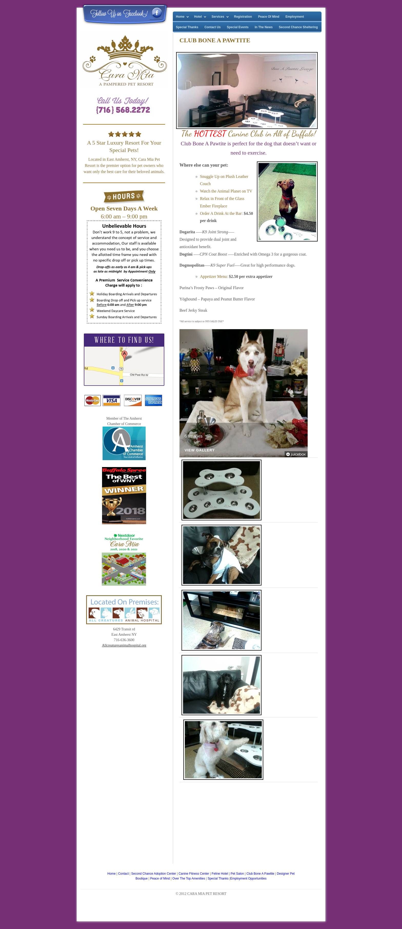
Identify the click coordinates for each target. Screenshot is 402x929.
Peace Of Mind (268, 16)
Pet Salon (237, 873)
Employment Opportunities (248, 878)
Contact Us (212, 27)
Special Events (238, 27)
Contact (123, 873)
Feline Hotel (220, 873)
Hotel (198, 16)
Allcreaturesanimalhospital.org (124, 645)
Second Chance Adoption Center (154, 873)
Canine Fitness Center (194, 873)
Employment (294, 16)
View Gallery (200, 450)
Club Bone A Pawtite (260, 873)
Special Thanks (187, 27)
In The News (264, 27)
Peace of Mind (160, 878)
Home (180, 16)
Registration (243, 16)
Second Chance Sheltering (298, 27)
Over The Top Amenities (189, 878)
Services (218, 16)
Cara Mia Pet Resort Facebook (156, 13)
